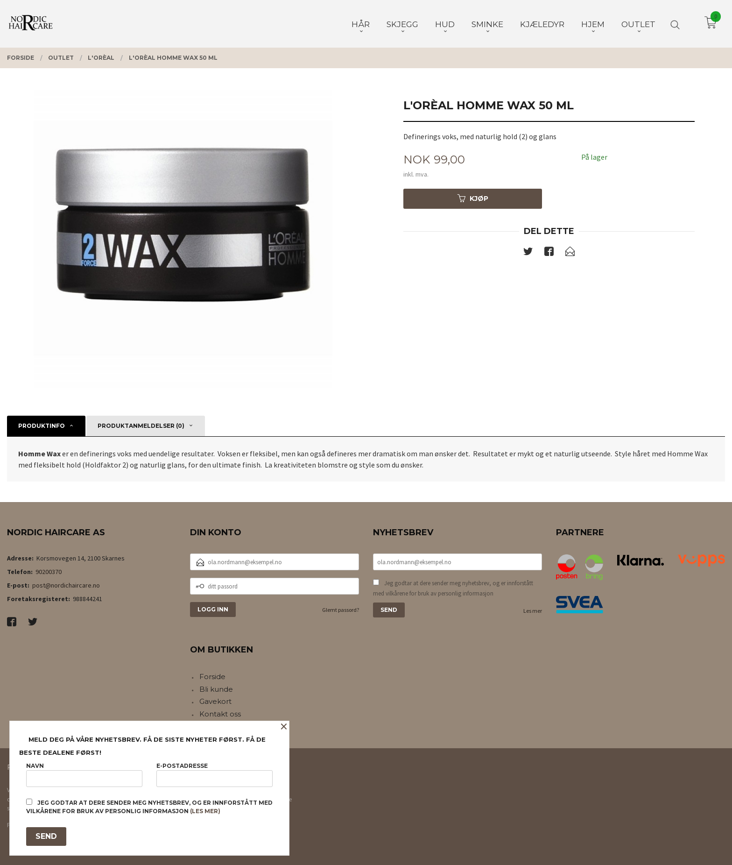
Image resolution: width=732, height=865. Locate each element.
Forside (212, 676)
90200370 (48, 571)
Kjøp (473, 198)
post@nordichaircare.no (66, 585)
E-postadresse (214, 774)
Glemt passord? (340, 609)
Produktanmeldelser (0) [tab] (141, 425)
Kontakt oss (220, 713)
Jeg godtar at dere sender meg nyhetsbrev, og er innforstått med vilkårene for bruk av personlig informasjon (453, 588)
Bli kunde (216, 689)
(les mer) (205, 811)
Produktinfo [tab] (41, 425)
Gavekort (215, 701)
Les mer (532, 610)
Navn (84, 774)
